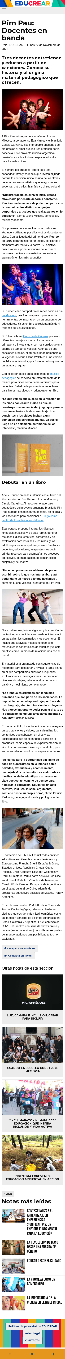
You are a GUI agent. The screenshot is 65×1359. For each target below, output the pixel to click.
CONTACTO (32, 1340)
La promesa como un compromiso (41, 1281)
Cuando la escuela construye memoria (32, 1069)
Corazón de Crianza (35, 336)
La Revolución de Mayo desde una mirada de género (42, 1247)
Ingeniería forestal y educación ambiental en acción (32, 1177)
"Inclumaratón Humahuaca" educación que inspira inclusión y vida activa (32, 1123)
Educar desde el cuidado (44, 1260)
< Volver (8, 1194)
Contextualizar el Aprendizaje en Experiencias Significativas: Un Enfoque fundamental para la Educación (42, 1222)
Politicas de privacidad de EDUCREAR (32, 1326)
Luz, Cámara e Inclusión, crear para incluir (32, 1017)
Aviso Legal (32, 1333)
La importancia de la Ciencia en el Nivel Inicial (44, 1300)
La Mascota (9, 315)
